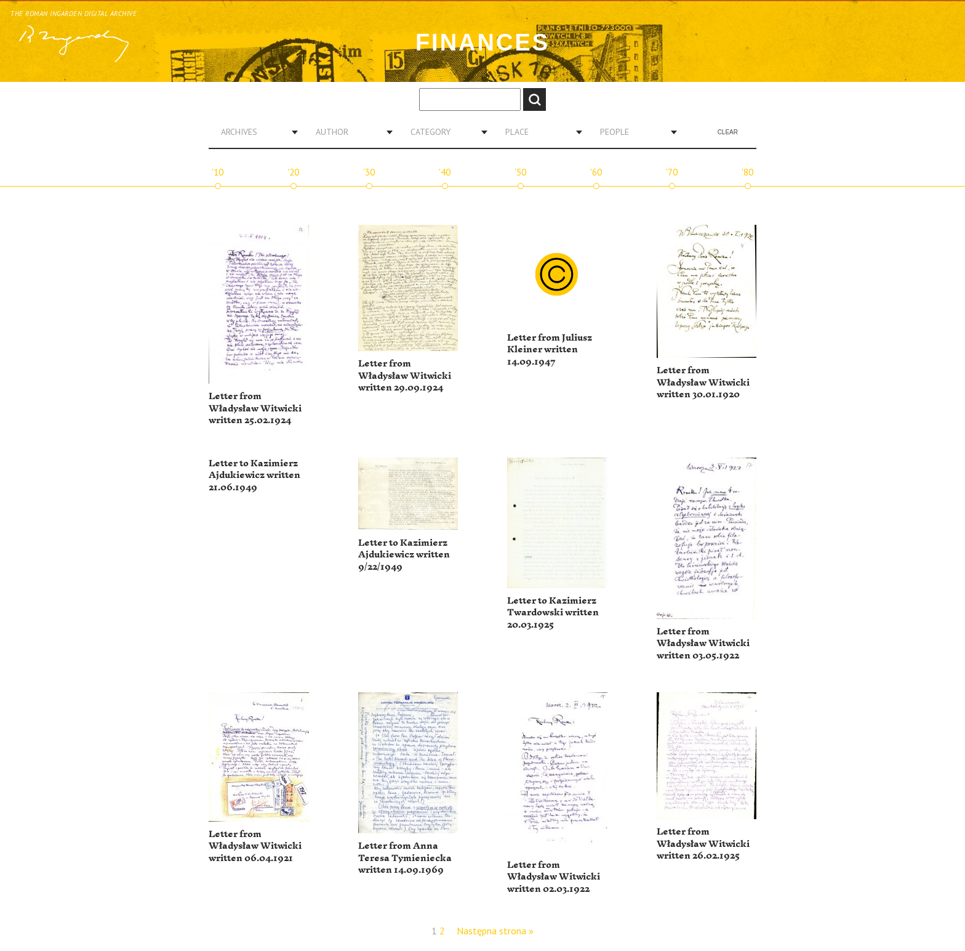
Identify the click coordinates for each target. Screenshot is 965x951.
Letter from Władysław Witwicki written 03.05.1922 (703, 643)
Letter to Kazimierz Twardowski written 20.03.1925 (553, 613)
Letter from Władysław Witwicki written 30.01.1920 (703, 382)
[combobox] (255, 131)
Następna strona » (495, 931)
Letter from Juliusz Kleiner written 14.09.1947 (549, 350)
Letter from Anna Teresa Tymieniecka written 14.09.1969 (405, 858)
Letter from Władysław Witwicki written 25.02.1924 (255, 408)
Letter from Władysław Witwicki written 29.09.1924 (404, 376)
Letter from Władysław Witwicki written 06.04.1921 (255, 846)
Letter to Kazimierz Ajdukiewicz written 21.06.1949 (254, 475)
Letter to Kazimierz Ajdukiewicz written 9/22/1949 (404, 555)
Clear (728, 132)
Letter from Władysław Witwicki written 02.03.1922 (553, 877)
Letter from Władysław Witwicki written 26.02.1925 (703, 844)
